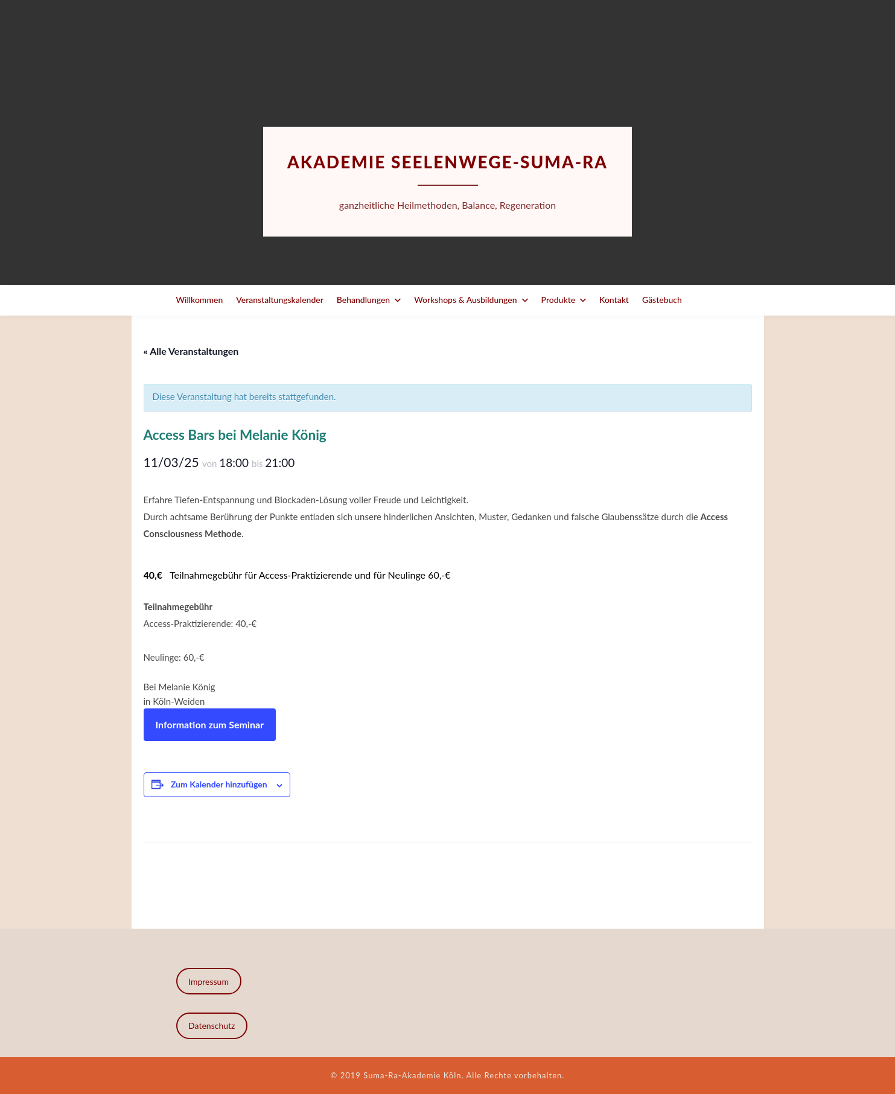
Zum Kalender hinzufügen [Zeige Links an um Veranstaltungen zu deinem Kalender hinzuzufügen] (219, 784)
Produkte (558, 299)
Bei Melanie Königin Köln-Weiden (179, 694)
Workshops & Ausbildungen (465, 299)
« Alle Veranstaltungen (191, 351)
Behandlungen (363, 299)
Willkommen (199, 299)
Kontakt (614, 299)
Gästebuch (662, 299)
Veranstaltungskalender (279, 299)
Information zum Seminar (210, 724)
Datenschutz (211, 1025)
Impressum (208, 981)
